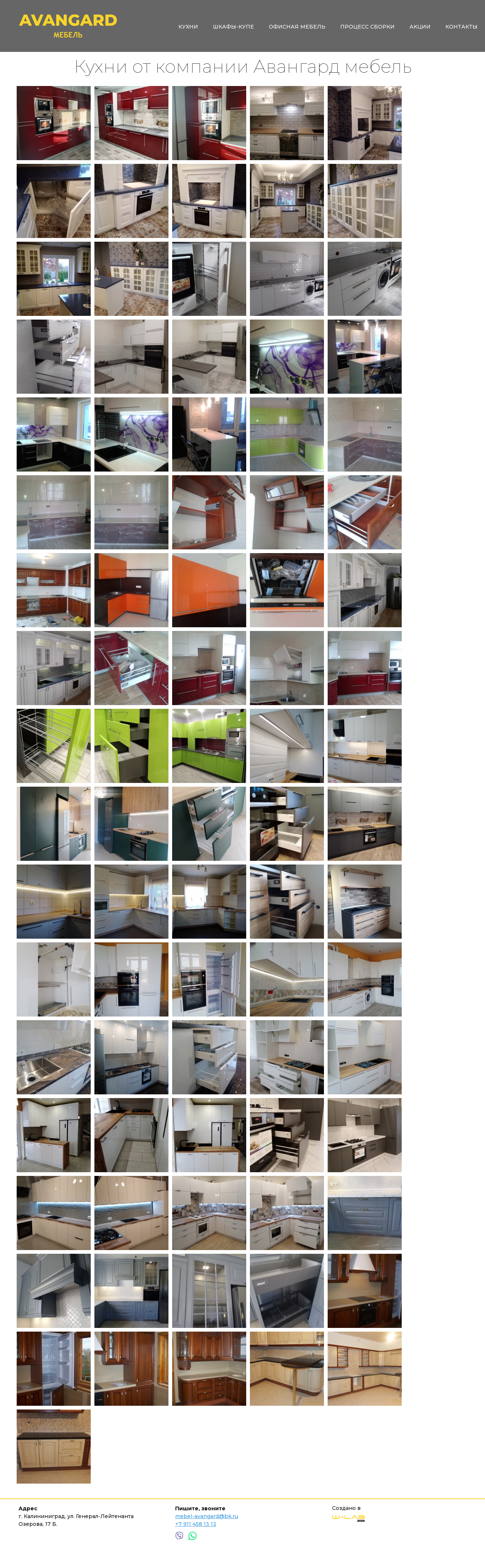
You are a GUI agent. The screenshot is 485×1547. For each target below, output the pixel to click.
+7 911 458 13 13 (195, 1524)
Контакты (461, 26)
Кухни (188, 26)
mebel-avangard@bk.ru (206, 1516)
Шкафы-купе (233, 26)
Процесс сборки (367, 26)
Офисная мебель (297, 26)
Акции (420, 26)
